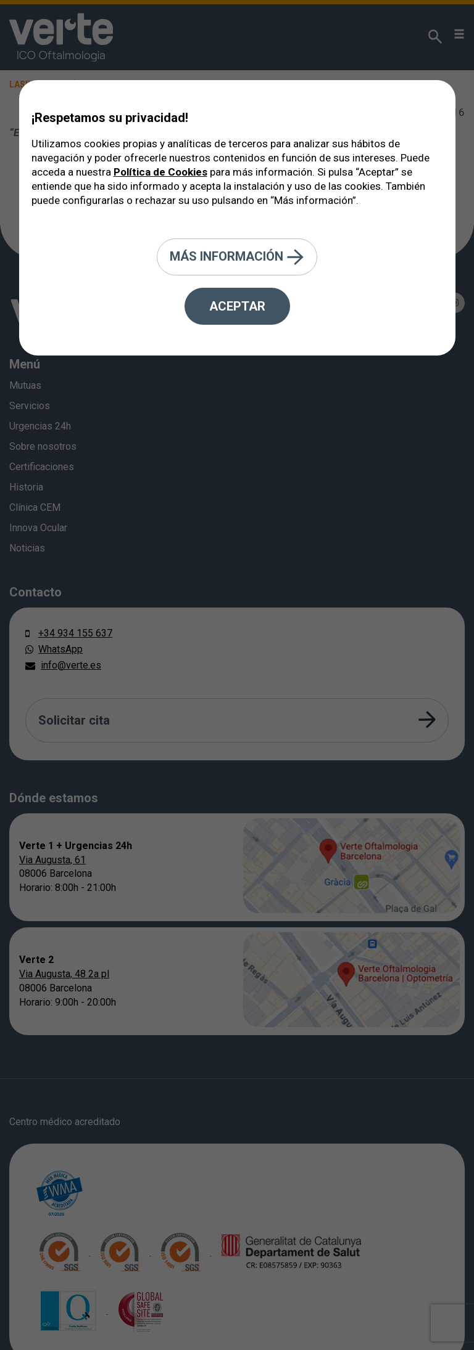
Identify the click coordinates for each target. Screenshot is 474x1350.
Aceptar (237, 306)
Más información (237, 257)
